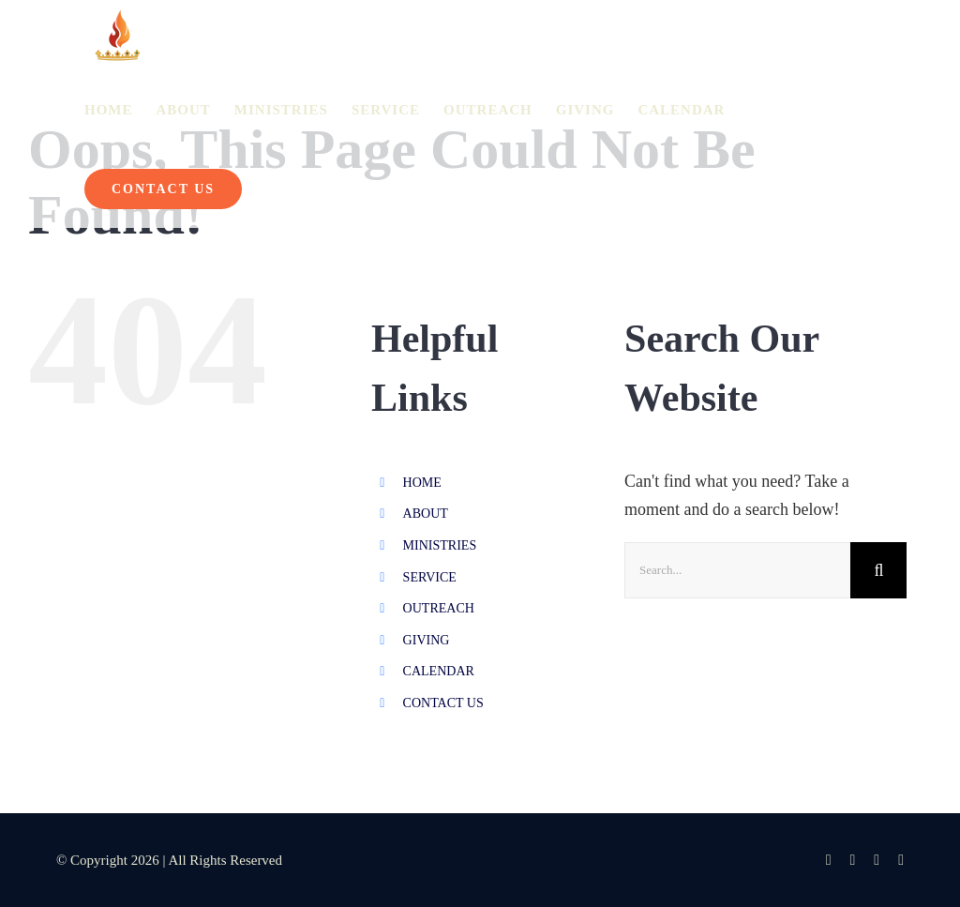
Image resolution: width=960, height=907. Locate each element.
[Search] (878, 570)
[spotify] (901, 860)
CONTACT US (443, 703)
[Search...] (737, 570)
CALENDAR (438, 671)
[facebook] (829, 860)
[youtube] (876, 860)
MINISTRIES (440, 545)
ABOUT (425, 513)
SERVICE (430, 577)
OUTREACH (438, 608)
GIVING (426, 640)
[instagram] (852, 860)
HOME (422, 483)
